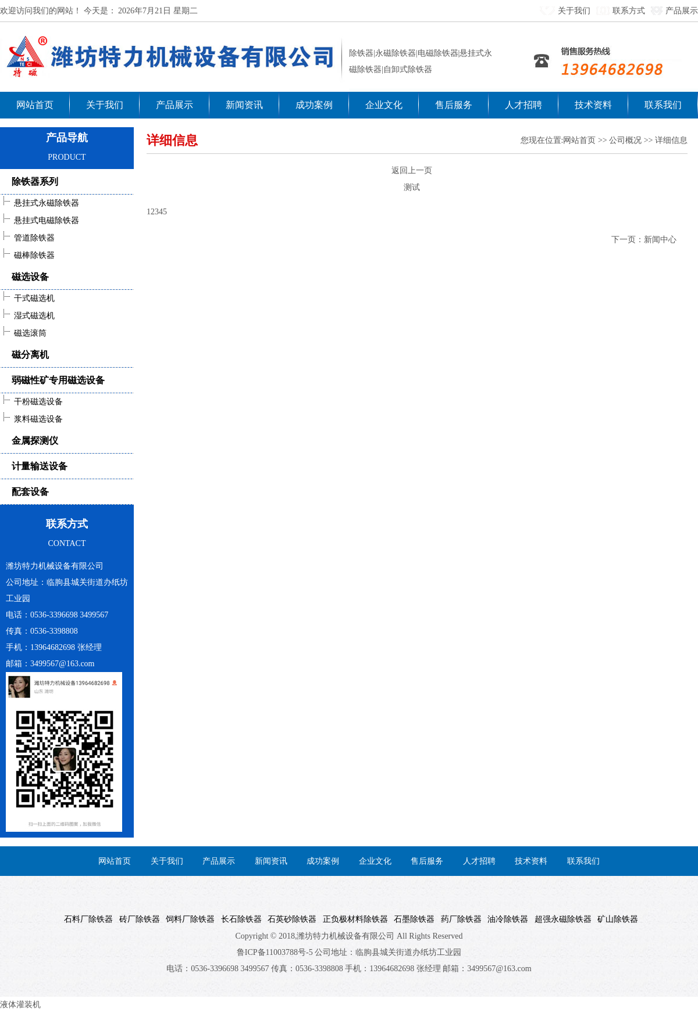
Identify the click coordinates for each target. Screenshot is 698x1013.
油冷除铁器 (505, 919)
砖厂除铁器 (137, 919)
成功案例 (314, 105)
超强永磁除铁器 (561, 919)
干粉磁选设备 (31, 401)
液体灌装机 (20, 1004)
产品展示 (681, 10)
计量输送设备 (39, 466)
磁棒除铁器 (27, 255)
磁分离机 (30, 355)
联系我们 (663, 105)
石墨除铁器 (412, 919)
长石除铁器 (239, 919)
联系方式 (628, 10)
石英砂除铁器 (289, 919)
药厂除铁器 (459, 919)
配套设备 (30, 492)
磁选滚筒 (23, 333)
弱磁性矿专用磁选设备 (58, 380)
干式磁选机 (27, 298)
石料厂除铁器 (86, 919)
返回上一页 (411, 170)
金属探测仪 (35, 441)
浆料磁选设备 (31, 419)
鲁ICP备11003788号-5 (275, 952)
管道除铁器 (27, 238)
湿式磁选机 (27, 315)
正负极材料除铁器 (353, 919)
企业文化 (384, 105)
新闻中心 (660, 239)
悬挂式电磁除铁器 (39, 220)
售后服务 (453, 105)
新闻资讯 (244, 105)
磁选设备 (30, 277)
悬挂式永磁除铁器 (39, 203)
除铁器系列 (35, 181)
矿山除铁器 (615, 919)
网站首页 (35, 105)
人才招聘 (523, 105)
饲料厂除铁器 (188, 919)
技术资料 (593, 105)
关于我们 (574, 10)
